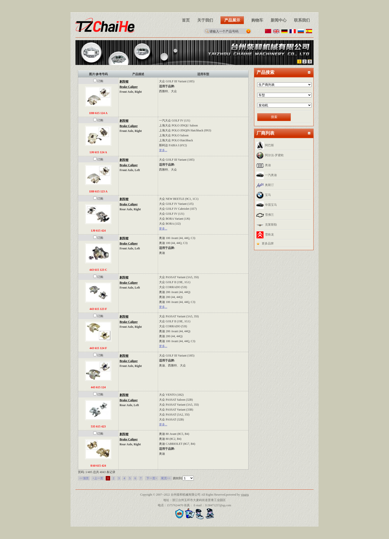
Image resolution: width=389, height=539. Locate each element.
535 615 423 (98, 426)
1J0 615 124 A (98, 152)
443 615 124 (98, 387)
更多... (163, 150)
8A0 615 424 (98, 465)
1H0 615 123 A (98, 191)
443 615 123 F (98, 309)
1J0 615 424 (98, 230)
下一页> (151, 478)
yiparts (245, 494)
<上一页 (98, 478)
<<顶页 (84, 478)
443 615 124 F (98, 348)
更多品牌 (268, 243)
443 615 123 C (98, 269)
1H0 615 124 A (98, 113)
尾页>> (165, 478)
